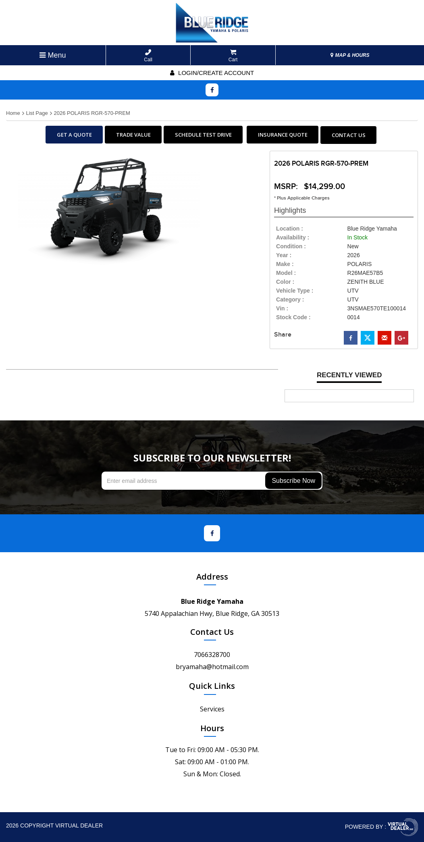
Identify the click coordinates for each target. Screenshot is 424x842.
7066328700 (212, 654)
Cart (233, 55)
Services (212, 709)
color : (285, 282)
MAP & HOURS (349, 55)
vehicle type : (294, 290)
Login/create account (212, 72)
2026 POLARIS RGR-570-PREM (92, 113)
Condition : (291, 246)
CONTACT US (349, 135)
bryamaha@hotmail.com (212, 666)
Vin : (282, 308)
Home (13, 113)
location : (289, 228)
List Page (37, 113)
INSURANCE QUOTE (283, 134)
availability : (292, 237)
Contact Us (212, 631)
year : (283, 255)
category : (290, 299)
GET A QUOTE (74, 134)
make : (285, 264)
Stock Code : (293, 317)
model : (286, 273)
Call (148, 55)
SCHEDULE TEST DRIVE (203, 134)
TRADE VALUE (133, 134)
